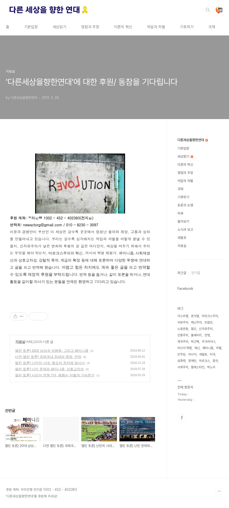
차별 (218, 348)
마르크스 (204, 361)
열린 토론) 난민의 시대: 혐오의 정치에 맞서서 (50, 363)
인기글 (195, 273)
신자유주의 (206, 329)
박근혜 (195, 341)
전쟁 (207, 335)
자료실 (20, 342)
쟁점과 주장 (90, 27)
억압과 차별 (156, 27)
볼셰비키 (196, 335)
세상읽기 (59, 27)
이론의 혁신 (123, 27)
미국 (212, 354)
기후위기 (187, 27)
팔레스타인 (197, 367)
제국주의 (182, 341)
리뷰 (180, 213)
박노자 (211, 367)
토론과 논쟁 (185, 205)
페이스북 (181, 417)
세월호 (181, 238)
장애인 (192, 361)
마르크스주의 (210, 316)
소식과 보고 (185, 229)
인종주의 (182, 335)
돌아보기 (183, 221)
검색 (208, 10)
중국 (215, 361)
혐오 (193, 329)
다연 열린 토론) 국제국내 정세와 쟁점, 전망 (48, 357)
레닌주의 (196, 322)
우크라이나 (208, 341)
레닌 (197, 348)
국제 (211, 27)
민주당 (181, 354)
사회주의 (182, 367)
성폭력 (181, 361)
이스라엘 (182, 316)
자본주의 (182, 322)
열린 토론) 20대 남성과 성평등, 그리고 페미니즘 (51, 351)
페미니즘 (207, 348)
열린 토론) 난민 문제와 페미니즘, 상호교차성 (49, 369)
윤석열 (195, 316)
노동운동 (182, 329)
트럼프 (208, 322)
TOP (219, 491)
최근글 (181, 273)
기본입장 (31, 27)
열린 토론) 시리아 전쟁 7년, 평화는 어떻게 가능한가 (55, 375)
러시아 (192, 354)
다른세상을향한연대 (192, 140)
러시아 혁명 (184, 348)
